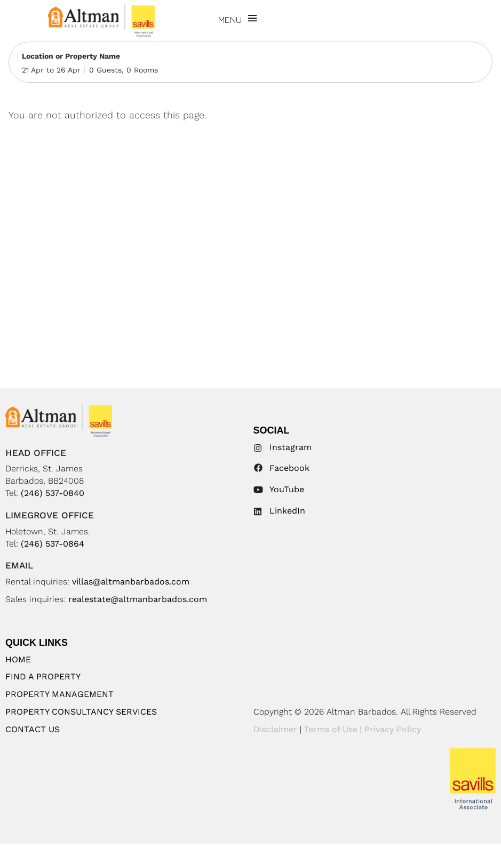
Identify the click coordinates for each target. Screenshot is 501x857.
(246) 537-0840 (52, 493)
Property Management (59, 694)
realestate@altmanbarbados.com (137, 599)
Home (18, 659)
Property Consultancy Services (81, 712)
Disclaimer (275, 729)
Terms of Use (330, 729)
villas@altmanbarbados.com (130, 581)
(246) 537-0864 (52, 544)
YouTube (286, 489)
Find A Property (43, 676)
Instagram (290, 447)
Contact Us (32, 729)
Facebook (289, 468)
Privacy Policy (392, 729)
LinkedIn (287, 511)
